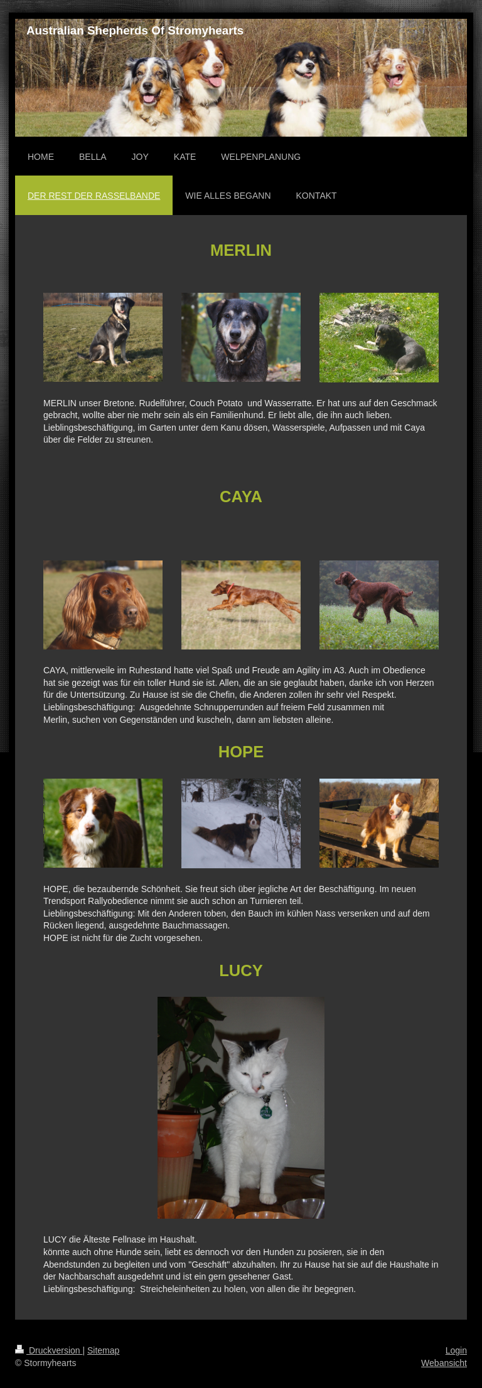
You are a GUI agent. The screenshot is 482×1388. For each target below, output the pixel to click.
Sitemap (103, 1350)
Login (456, 1350)
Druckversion (48, 1350)
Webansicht (444, 1363)
